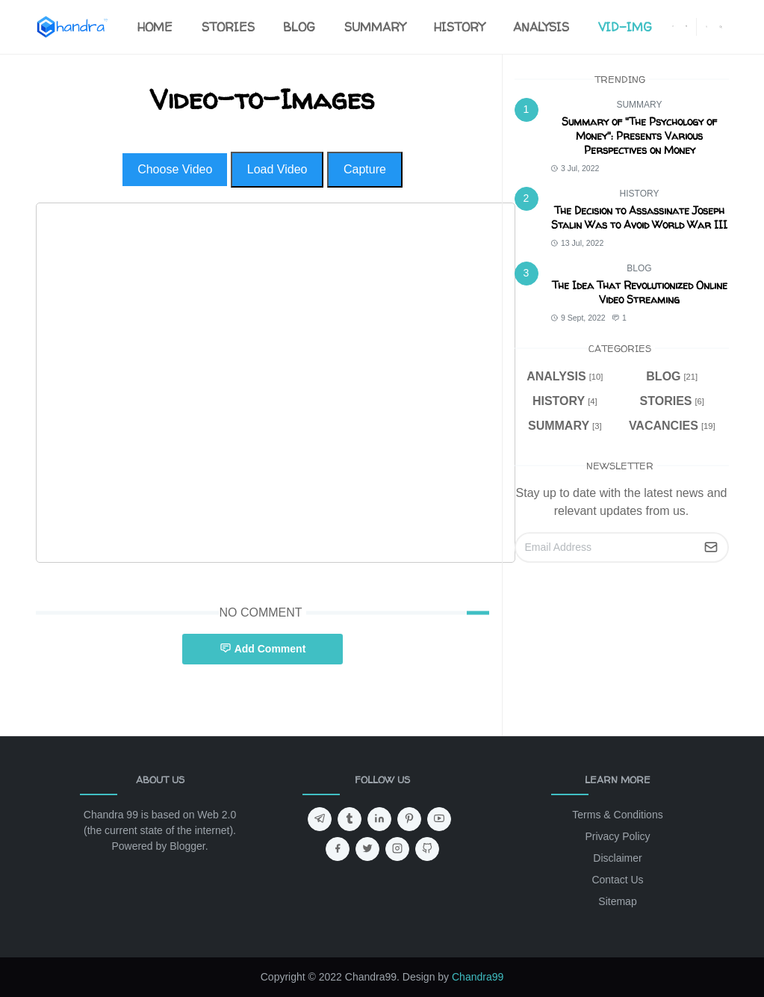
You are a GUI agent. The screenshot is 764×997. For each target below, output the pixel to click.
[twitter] (367, 849)
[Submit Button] (711, 547)
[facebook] (673, 27)
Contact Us (617, 880)
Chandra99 (477, 977)
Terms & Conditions (617, 815)
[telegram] (320, 819)
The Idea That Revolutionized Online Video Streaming (639, 292)
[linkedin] (379, 819)
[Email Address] (605, 547)
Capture (365, 169)
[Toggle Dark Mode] (707, 26)
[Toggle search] (720, 26)
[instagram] (686, 27)
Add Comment (263, 648)
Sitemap (617, 901)
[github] (427, 849)
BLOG (639, 268)
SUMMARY (639, 104)
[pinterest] (409, 819)
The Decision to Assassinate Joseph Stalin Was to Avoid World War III (639, 217)
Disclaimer (617, 858)
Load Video (277, 169)
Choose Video (174, 169)
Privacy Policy (617, 836)
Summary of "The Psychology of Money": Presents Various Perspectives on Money (639, 135)
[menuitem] (155, 27)
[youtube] (439, 819)
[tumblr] (349, 819)
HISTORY (639, 193)
